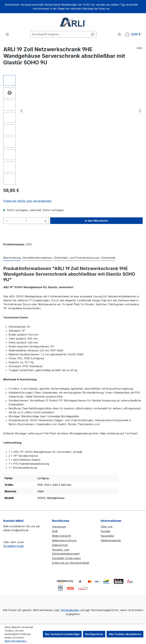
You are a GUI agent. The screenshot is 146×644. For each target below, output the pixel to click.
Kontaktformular (13, 546)
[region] (73, 6)
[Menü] (7, 34)
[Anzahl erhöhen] (45, 220)
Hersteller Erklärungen (66, 558)
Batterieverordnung (64, 540)
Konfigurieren (94, 634)
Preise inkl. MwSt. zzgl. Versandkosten (27, 201)
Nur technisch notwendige (62, 634)
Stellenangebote (111, 540)
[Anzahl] (26, 220)
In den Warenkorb (96, 220)
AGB (55, 531)
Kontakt (105, 531)
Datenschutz (60, 545)
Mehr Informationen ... (16, 641)
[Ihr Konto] (119, 34)
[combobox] (59, 34)
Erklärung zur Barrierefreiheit (70, 562)
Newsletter (107, 535)
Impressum (59, 526)
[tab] (12, 258)
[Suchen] (92, 34)
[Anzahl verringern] (6, 220)
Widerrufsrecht (61, 535)
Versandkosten (70, 610)
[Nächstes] (140, 110)
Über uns (107, 526)
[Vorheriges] (21, 110)
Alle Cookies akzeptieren (125, 634)
